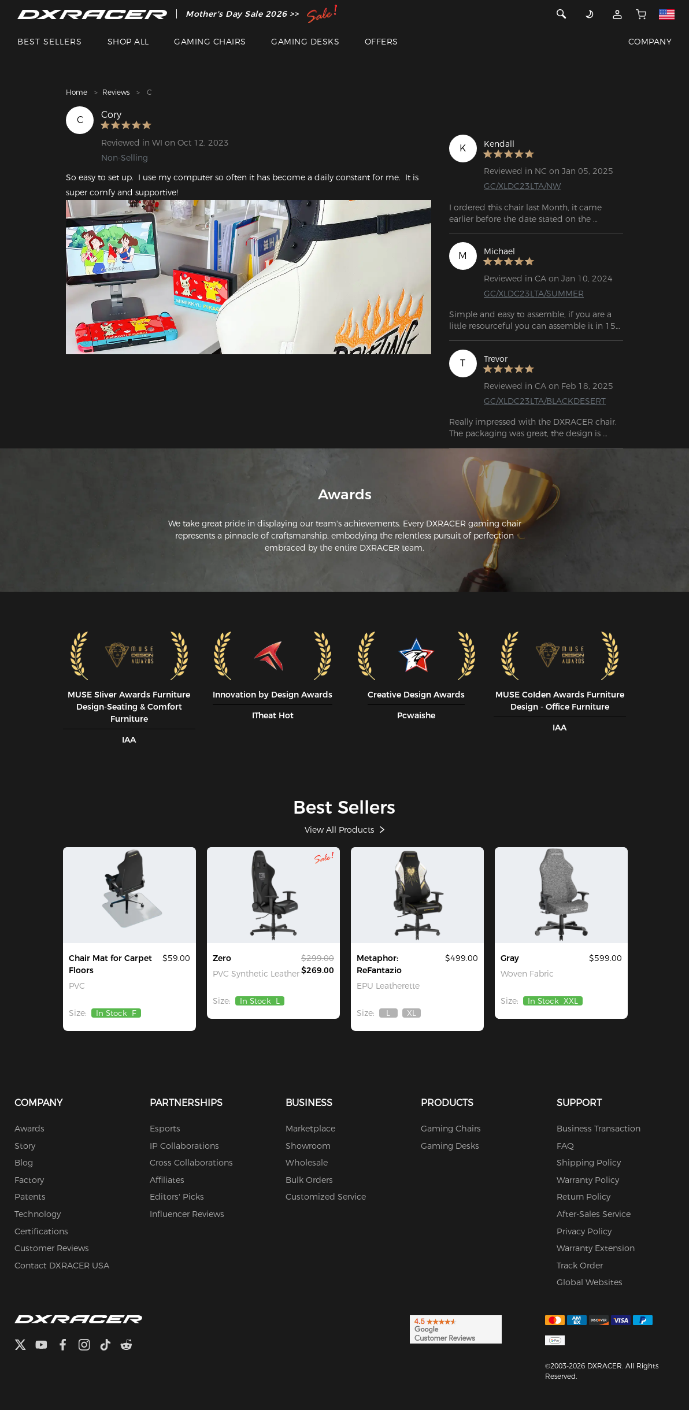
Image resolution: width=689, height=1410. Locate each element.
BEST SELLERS (49, 41)
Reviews (115, 92)
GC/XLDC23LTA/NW (522, 186)
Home (76, 92)
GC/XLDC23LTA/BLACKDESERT (545, 401)
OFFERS (381, 41)
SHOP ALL (128, 41)
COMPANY (650, 41)
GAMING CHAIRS (210, 41)
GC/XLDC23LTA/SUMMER (534, 293)
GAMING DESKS (305, 41)
